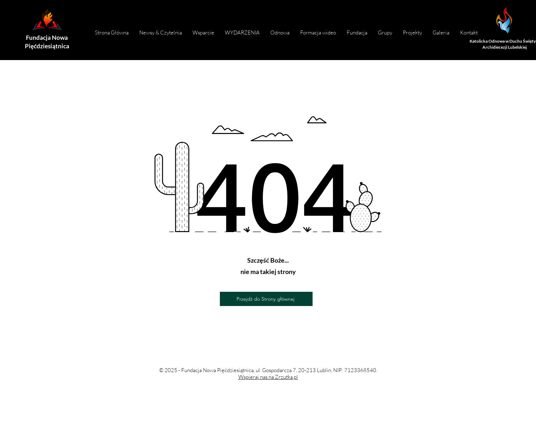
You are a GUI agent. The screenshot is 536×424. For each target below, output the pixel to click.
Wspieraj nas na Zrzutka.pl (268, 377)
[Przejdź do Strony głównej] (266, 299)
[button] (357, 33)
